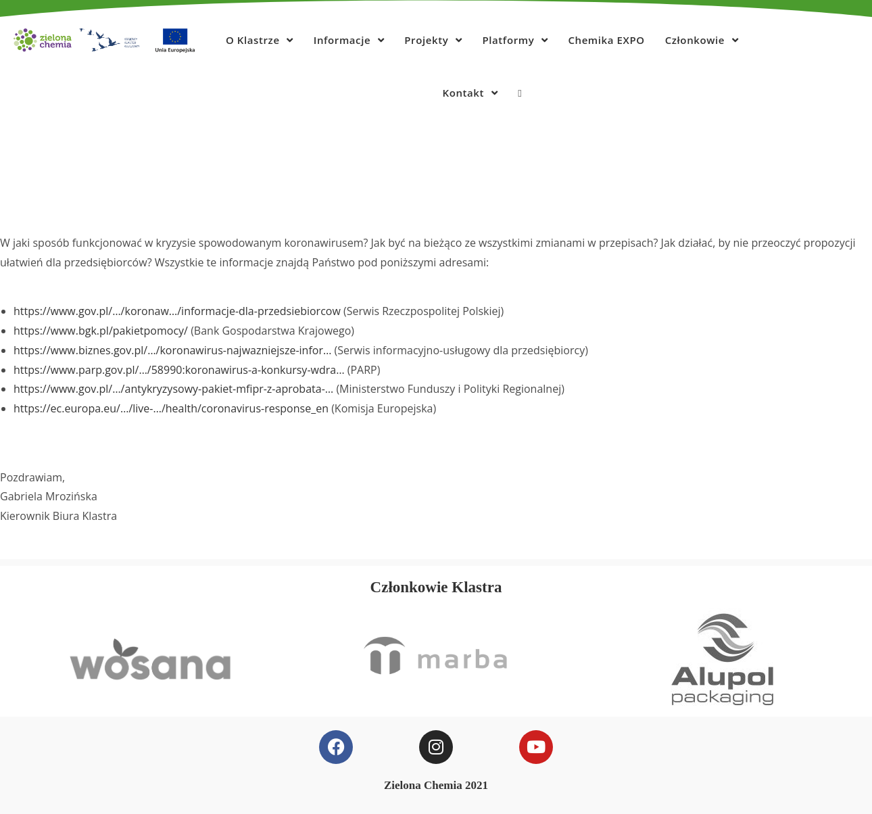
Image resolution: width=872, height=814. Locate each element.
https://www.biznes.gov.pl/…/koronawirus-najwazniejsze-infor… (172, 350)
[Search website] (519, 92)
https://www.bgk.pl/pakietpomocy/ (101, 330)
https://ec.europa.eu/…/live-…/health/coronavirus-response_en (171, 408)
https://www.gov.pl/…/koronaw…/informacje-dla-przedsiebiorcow (177, 311)
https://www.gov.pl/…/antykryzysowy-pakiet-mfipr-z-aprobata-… (173, 388)
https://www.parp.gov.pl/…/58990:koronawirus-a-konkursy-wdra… (179, 369)
